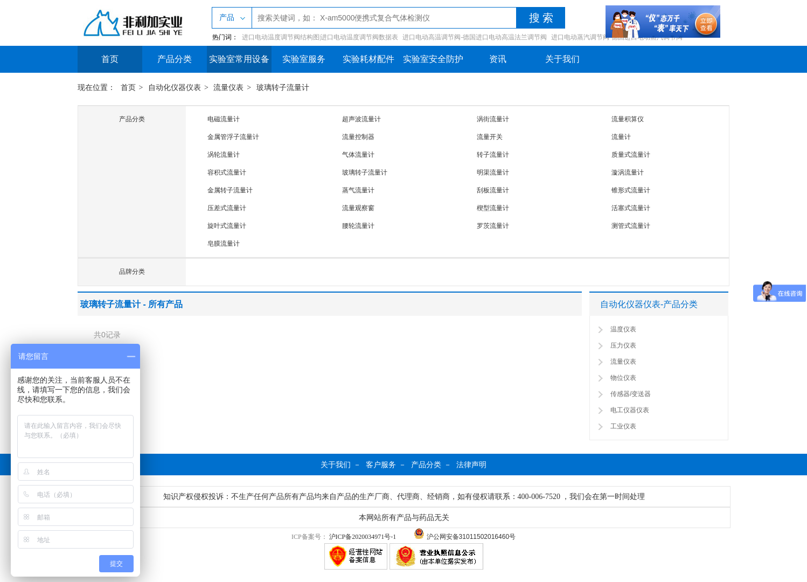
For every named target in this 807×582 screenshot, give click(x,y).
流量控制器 (358, 137)
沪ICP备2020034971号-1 (363, 537)
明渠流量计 (493, 172)
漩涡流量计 (627, 172)
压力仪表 (623, 345)
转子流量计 (493, 154)
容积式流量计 (226, 172)
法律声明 (471, 464)
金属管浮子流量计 (233, 137)
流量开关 (490, 137)
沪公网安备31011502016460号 (465, 537)
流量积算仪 (627, 119)
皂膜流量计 (223, 243)
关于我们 (562, 59)
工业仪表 (623, 426)
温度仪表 (623, 329)
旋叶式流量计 (226, 226)
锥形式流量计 (630, 190)
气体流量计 (358, 154)
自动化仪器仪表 (174, 88)
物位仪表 (623, 378)
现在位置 (93, 88)
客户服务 (381, 464)
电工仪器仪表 (629, 410)
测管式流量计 (630, 226)
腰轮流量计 (358, 226)
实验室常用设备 (239, 59)
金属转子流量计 (230, 190)
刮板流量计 (493, 190)
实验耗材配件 (368, 59)
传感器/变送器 (630, 394)
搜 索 (541, 18)
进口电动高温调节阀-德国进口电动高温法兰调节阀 (474, 37)
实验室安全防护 (433, 59)
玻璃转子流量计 (282, 88)
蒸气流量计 (358, 190)
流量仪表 (228, 88)
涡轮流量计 (223, 154)
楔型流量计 (493, 208)
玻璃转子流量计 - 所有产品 (131, 304)
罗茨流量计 (493, 226)
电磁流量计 (223, 119)
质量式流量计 (630, 154)
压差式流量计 (226, 208)
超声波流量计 (361, 119)
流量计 (621, 137)
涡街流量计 (493, 119)
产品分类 (174, 59)
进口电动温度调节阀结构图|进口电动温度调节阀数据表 (320, 37)
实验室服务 (303, 59)
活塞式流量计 (630, 208)
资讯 (497, 59)
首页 (110, 59)
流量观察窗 (358, 208)
